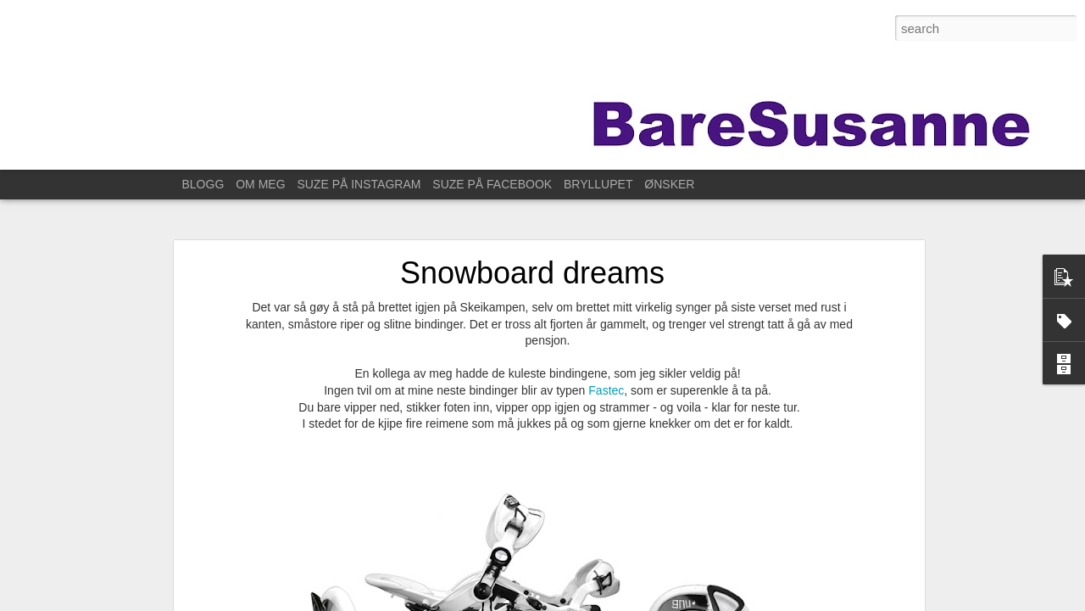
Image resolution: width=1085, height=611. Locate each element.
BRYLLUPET (598, 184)
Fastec (606, 381)
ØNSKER (669, 184)
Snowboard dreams (532, 263)
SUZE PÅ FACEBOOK (492, 184)
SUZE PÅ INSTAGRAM (358, 184)
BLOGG (203, 184)
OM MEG (260, 184)
